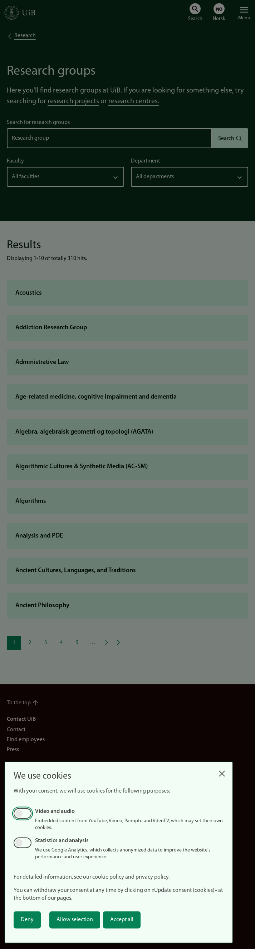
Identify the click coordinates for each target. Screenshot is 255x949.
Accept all (121, 920)
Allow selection (75, 920)
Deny (27, 920)
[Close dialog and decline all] (221, 771)
